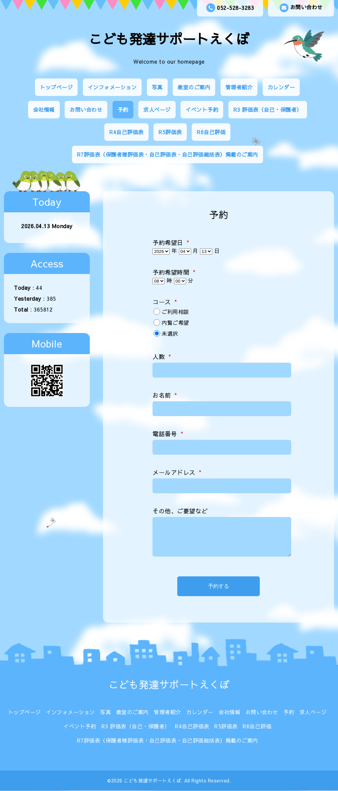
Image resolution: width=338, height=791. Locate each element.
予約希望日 (170, 242)
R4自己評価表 (126, 132)
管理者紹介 (239, 87)
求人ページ (157, 109)
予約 (123, 109)
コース (164, 302)
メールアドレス (177, 472)
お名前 (164, 395)
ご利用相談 (175, 311)
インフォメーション (112, 87)
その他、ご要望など (180, 511)
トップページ (56, 87)
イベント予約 (202, 109)
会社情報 (44, 109)
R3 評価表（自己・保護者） (267, 109)
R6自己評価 (211, 132)
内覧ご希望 (175, 322)
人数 (161, 356)
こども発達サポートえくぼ (169, 39)
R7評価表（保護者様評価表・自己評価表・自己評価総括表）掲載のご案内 (167, 154)
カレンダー (281, 87)
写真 (157, 87)
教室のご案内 (194, 87)
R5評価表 (170, 132)
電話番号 (167, 434)
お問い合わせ (301, 7)
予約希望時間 (173, 272)
